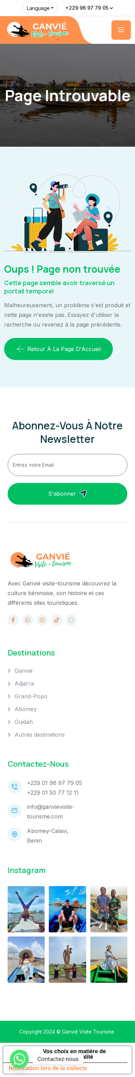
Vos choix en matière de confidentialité (74, 1054)
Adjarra (24, 683)
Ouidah (24, 721)
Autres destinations (40, 734)
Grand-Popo (31, 696)
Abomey (26, 709)
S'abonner (67, 493)
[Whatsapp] (19, 1059)
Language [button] (38, 8)
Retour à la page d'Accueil (58, 349)
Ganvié (24, 670)
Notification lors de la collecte (48, 1068)
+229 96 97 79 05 (86, 8)
